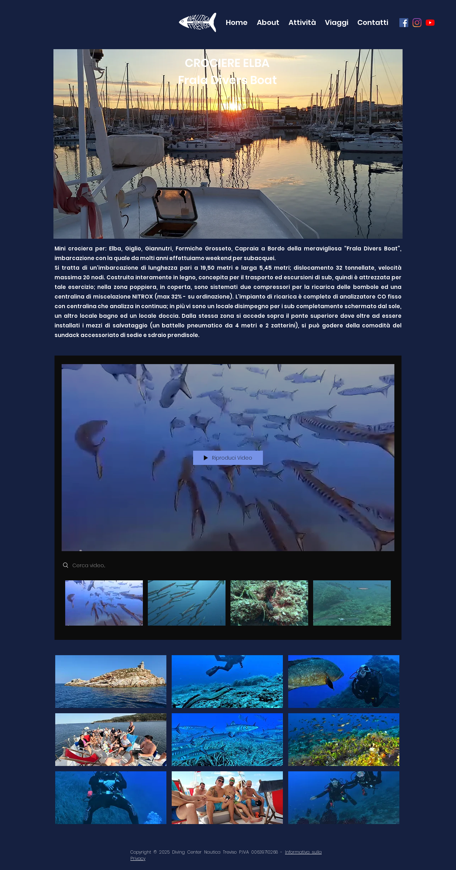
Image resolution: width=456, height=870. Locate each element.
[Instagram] (417, 22)
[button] (267, 22)
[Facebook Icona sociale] (403, 22)
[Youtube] (430, 22)
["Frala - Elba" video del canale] (228, 605)
